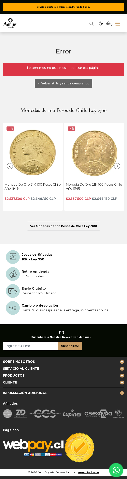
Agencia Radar (88, 472)
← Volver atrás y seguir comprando (63, 83)
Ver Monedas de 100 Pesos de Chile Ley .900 (63, 226)
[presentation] (10, 166)
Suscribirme (70, 346)
